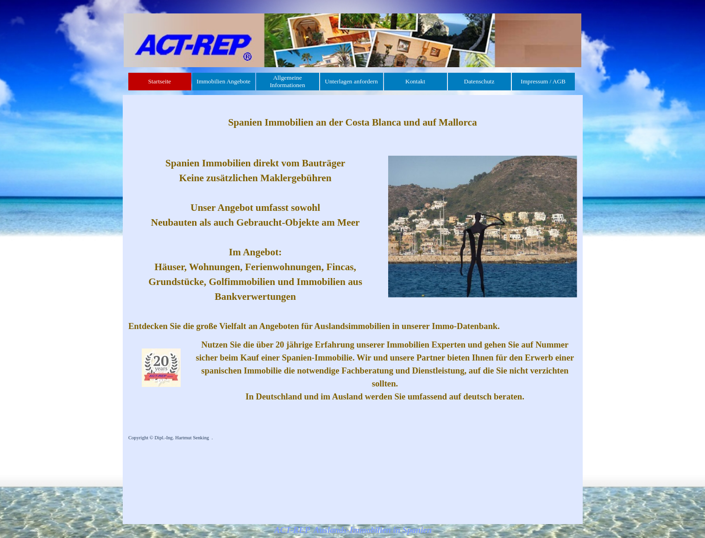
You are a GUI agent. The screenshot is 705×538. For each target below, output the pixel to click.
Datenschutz (479, 81)
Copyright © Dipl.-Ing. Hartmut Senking (168, 437)
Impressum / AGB (543, 81)
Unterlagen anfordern (351, 81)
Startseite (159, 81)
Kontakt (415, 81)
